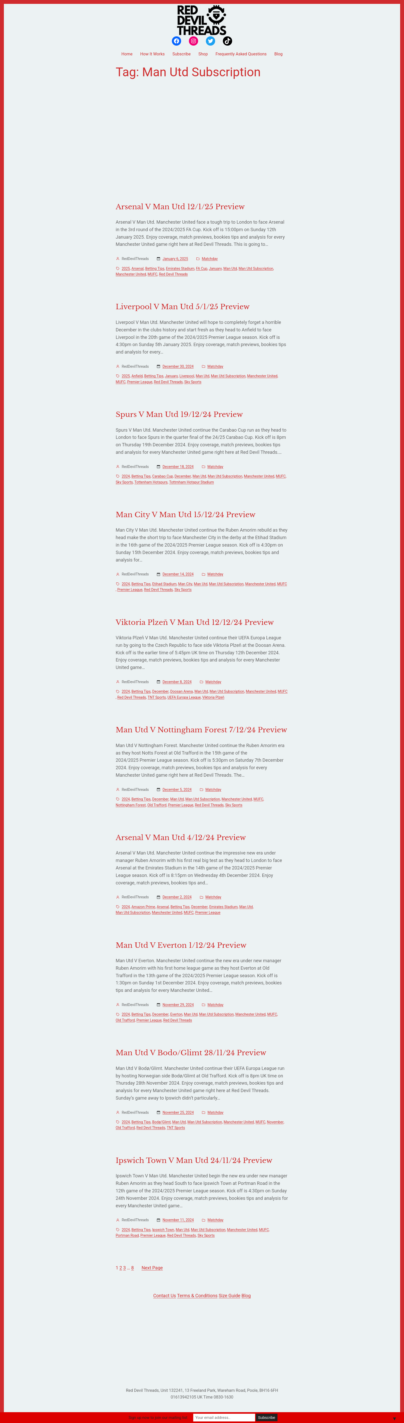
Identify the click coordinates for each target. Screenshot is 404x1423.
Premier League (139, 382)
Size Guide (229, 1295)
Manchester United (131, 274)
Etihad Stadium (164, 584)
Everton (176, 1014)
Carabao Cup (162, 476)
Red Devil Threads (173, 274)
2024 (126, 476)
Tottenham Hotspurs (150, 482)
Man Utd (230, 268)
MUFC (152, 274)
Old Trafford (156, 805)
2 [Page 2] (121, 1267)
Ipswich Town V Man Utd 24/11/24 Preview (194, 1161)
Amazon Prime (143, 907)
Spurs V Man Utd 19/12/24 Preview (179, 415)
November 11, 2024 (178, 1220)
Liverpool (187, 376)
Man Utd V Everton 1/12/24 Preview (181, 945)
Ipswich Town (163, 1230)
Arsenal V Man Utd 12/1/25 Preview (180, 207)
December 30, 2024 (178, 366)
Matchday (210, 259)
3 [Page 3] (124, 1267)
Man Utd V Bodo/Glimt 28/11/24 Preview (191, 1053)
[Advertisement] (202, 141)
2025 (126, 268)
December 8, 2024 (177, 682)
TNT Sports (157, 697)
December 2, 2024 (177, 897)
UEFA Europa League (184, 697)
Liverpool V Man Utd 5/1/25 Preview (183, 307)
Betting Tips (154, 268)
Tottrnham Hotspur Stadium (191, 482)
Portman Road (127, 1235)
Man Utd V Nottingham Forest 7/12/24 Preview (201, 730)
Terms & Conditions (197, 1295)
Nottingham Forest (131, 805)
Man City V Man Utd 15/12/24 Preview (186, 515)
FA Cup (201, 268)
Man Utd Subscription (256, 268)
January (215, 268)
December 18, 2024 (178, 467)
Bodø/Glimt (161, 1122)
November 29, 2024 (178, 1005)
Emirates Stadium (180, 268)
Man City (185, 584)
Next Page (152, 1267)
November (275, 1122)
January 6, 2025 (175, 259)
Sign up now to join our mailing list (158, 1417)
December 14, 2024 (178, 574)
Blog (246, 1295)
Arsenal (137, 268)
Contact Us (164, 1295)
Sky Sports (192, 382)
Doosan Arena (181, 691)
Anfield (136, 376)
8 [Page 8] (132, 1267)
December (183, 476)
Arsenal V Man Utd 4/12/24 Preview (181, 838)
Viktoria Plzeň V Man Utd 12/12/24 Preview (195, 622)
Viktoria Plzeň (213, 697)
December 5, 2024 (177, 790)
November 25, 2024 (178, 1112)
